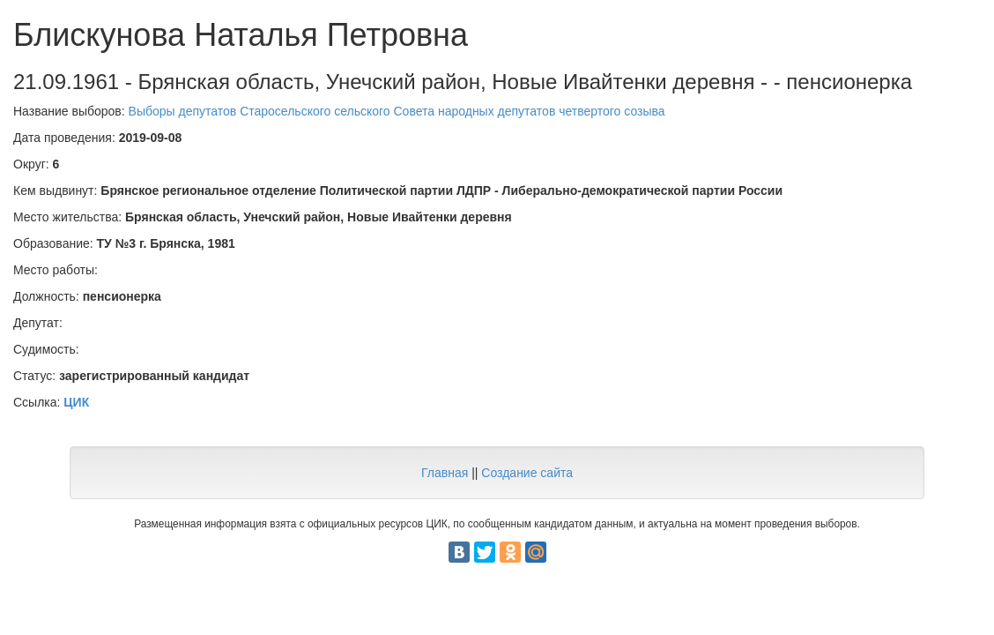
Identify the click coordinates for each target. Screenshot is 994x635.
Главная (444, 473)
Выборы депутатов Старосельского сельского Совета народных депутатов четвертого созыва (397, 111)
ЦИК (76, 402)
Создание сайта (527, 473)
